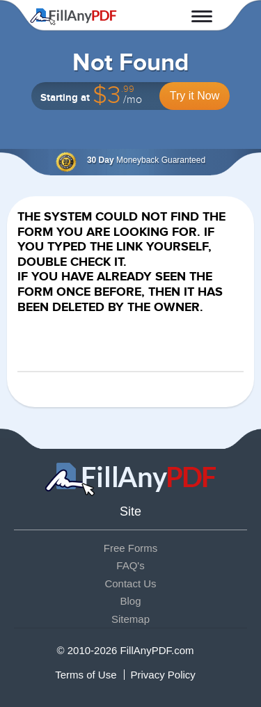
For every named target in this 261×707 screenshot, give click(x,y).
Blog (130, 601)
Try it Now (194, 96)
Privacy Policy (163, 675)
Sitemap (130, 619)
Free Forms (131, 548)
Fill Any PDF (73, 16)
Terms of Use (85, 675)
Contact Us (130, 583)
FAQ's (130, 565)
